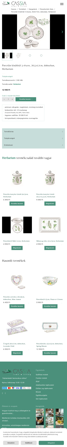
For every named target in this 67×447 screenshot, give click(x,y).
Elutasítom (11, 443)
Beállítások (28, 443)
